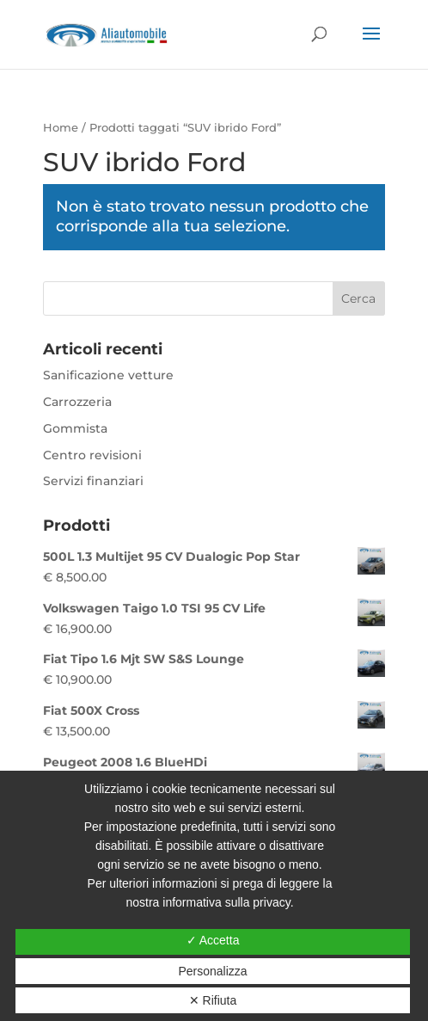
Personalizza (212, 971)
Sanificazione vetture (108, 375)
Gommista (75, 428)
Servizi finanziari (93, 481)
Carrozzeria (77, 401)
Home (60, 127)
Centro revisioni (92, 455)
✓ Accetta (213, 940)
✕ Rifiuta (213, 1000)
